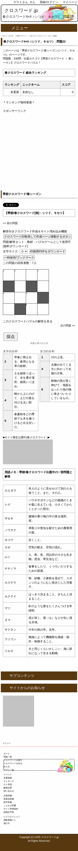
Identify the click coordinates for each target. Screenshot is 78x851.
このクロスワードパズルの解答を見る (27, 321)
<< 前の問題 (10, 223)
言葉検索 (8, 778)
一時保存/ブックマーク (19, 257)
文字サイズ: (11, 251)
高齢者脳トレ (10, 820)
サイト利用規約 (11, 809)
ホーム (7, 753)
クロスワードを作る (13, 763)
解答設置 (8, 788)
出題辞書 (8, 795)
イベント (8, 774)
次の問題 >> (67, 325)
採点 (10, 336)
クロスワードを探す (13, 760)
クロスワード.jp (21, 10)
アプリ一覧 (9, 770)
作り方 (7, 767)
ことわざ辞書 (10, 805)
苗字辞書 (8, 802)
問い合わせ (9, 791)
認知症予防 (9, 812)
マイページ (70, 2)
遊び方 (7, 823)
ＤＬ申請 (8, 784)
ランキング (9, 781)
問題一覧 (8, 757)
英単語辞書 (9, 799)
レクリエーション (12, 817)
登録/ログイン (49, 2)
